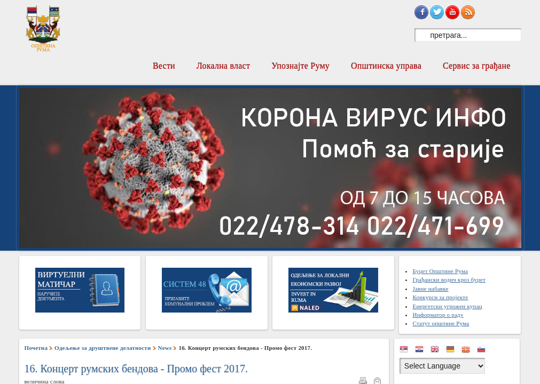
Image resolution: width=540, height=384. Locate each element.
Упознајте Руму (300, 65)
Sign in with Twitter (437, 12)
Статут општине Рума (440, 323)
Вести (164, 65)
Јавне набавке (430, 288)
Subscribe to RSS (468, 12)
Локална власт (223, 65)
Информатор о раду (437, 314)
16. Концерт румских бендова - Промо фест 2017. (136, 368)
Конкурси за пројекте (440, 297)
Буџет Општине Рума (440, 271)
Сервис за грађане (477, 65)
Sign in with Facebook (421, 12)
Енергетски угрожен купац (447, 306)
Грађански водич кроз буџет (448, 279)
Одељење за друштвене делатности (102, 348)
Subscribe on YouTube (452, 12)
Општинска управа (386, 65)
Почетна (36, 348)
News (165, 348)
